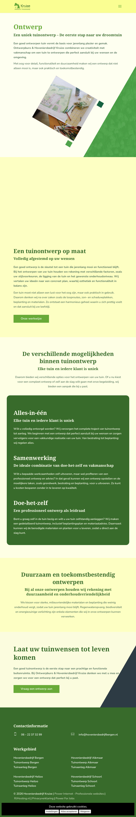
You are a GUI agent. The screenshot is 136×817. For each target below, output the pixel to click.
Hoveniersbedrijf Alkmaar (87, 758)
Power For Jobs (65, 798)
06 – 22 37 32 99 (31, 734)
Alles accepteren (69, 811)
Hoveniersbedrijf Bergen (29, 758)
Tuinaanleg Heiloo (25, 786)
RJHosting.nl (22, 798)
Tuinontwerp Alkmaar (84, 762)
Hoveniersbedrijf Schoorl (86, 776)
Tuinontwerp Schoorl (84, 781)
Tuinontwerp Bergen (26, 762)
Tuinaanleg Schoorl (83, 786)
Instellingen (52, 811)
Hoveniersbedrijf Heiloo (28, 776)
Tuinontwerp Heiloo (26, 781)
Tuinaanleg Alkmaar (83, 767)
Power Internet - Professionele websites (79, 794)
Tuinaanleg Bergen (25, 767)
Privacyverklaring (42, 798)
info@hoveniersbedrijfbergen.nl (98, 734)
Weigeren (85, 811)
